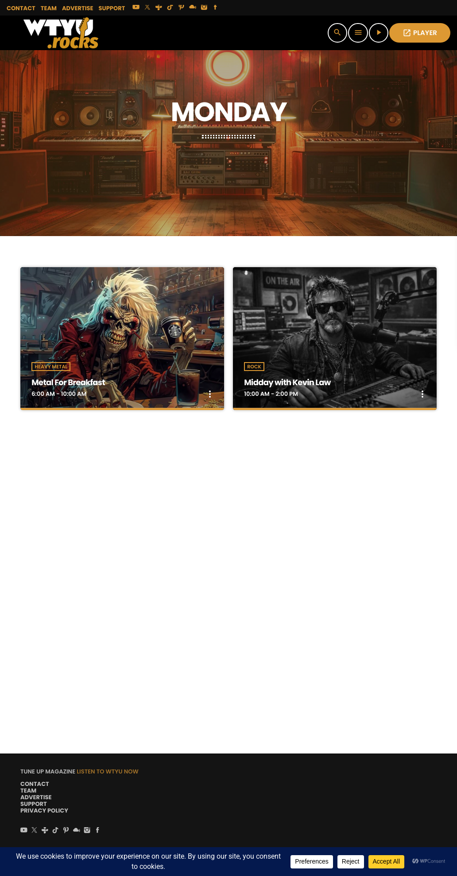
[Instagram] (204, 8)
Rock (254, 366)
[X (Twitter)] (147, 8)
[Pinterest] (181, 8)
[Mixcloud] (192, 8)
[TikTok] (170, 8)
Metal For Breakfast (68, 382)
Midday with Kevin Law (287, 382)
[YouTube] (135, 8)
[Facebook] (215, 8)
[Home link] (61, 32)
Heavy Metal (51, 366)
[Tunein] (159, 8)
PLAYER (420, 33)
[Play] (378, 33)
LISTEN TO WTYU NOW (108, 771)
